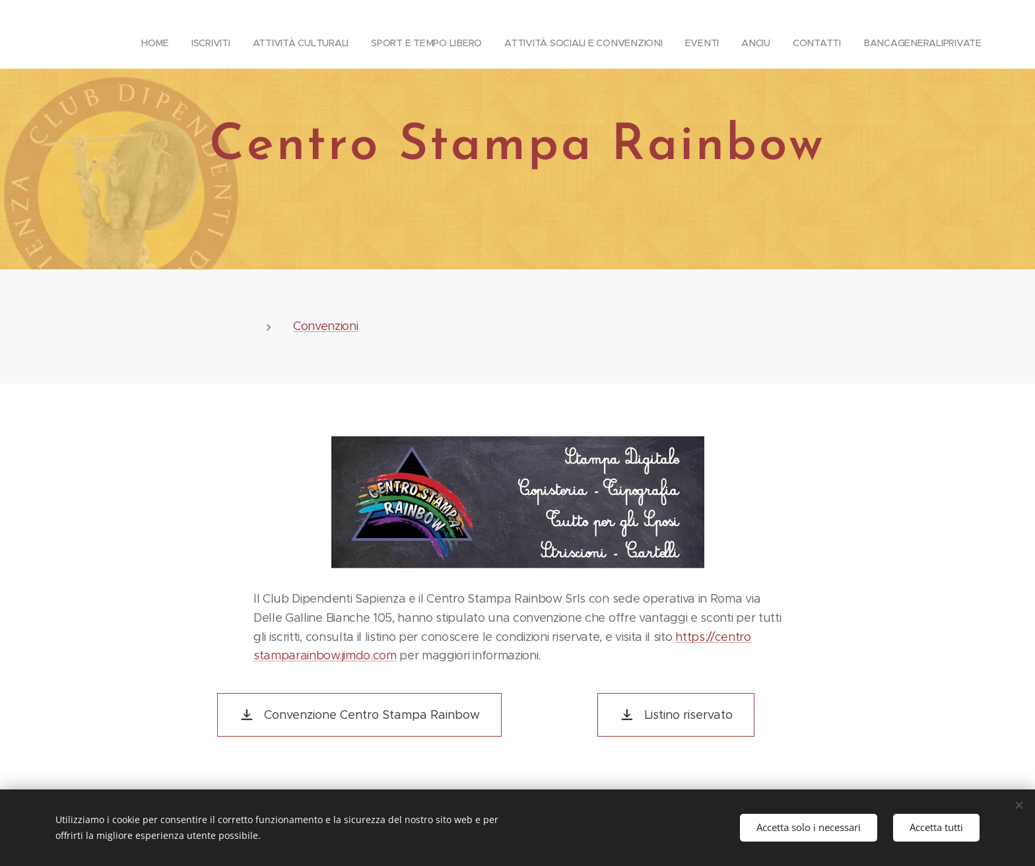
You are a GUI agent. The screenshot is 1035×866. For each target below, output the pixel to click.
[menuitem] (244, 42)
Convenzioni (325, 326)
